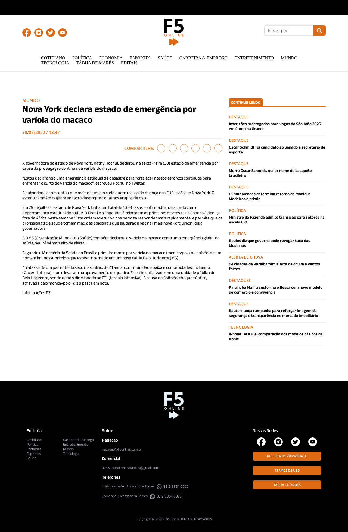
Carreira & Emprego (203, 58)
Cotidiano (53, 58)
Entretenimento (254, 58)
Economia (111, 58)
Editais (129, 63)
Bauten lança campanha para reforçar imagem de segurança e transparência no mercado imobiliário (273, 313)
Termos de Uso (287, 470)
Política (82, 58)
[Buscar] (288, 30)
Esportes (140, 58)
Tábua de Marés (95, 63)
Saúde (165, 58)
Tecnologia (55, 63)
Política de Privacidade (287, 456)
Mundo (289, 58)
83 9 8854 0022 (172, 486)
